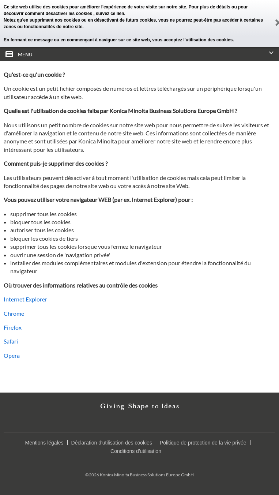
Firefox (13, 327)
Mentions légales (44, 443)
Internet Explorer (25, 299)
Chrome (14, 313)
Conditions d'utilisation (135, 451)
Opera (12, 355)
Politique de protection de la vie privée (203, 443)
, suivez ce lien (108, 13)
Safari (11, 341)
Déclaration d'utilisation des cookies (111, 443)
